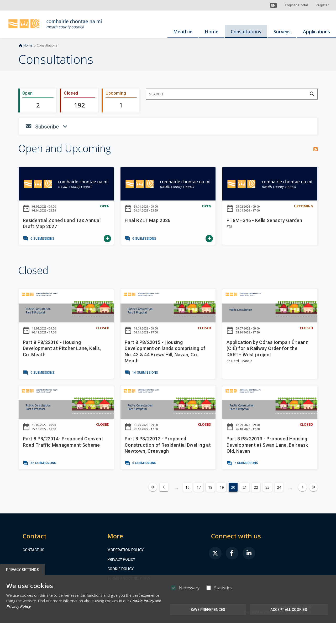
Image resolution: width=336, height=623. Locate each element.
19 (222, 487)
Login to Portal (296, 5)
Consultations (246, 31)
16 (187, 487)
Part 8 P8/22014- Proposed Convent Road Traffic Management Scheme (63, 441)
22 (256, 487)
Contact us (33, 550)
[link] (38, 238)
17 (199, 487)
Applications (316, 31)
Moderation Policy (125, 550)
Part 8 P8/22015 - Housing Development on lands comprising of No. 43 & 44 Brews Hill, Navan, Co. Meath (165, 351)
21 (245, 487)
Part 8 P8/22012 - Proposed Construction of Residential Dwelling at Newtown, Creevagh (168, 445)
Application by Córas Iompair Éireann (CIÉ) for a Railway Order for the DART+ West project (267, 348)
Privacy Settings (22, 570)
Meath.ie (182, 31)
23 (267, 487)
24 (279, 487)
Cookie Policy (120, 569)
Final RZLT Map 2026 (148, 220)
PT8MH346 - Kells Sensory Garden (264, 220)
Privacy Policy (121, 559)
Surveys (282, 31)
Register (322, 5)
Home (211, 31)
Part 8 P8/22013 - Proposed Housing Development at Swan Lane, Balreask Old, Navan (267, 445)
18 (210, 487)
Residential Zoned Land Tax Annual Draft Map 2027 (62, 223)
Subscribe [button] (78, 128)
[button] (273, 5)
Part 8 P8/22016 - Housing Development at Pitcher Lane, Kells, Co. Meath (62, 348)
